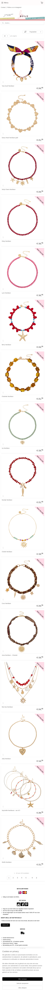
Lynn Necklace (6, 293)
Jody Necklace (6, 758)
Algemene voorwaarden (22, 972)
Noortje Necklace (7, 500)
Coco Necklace (6, 603)
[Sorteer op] (33, 31)
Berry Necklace (6, 344)
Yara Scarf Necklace (8, 86)
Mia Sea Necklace (7, 707)
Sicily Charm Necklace (8, 189)
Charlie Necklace (7, 551)
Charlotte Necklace (7, 396)
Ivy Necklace (6, 448)
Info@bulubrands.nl (22, 964)
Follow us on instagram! (14, 7)
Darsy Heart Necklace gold (10, 137)
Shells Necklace (7, 862)
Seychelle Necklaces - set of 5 (11, 810)
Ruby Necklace (6, 241)
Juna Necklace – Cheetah (9, 655)
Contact (3, 7)
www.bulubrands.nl (22, 966)
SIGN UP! (5, 925)
